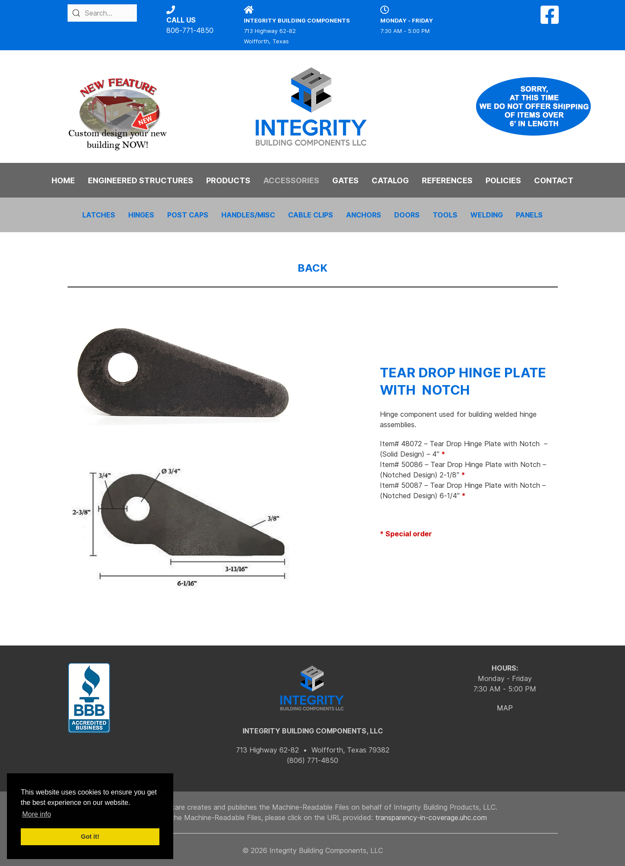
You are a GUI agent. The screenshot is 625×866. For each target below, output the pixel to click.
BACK (312, 268)
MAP (505, 708)
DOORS (407, 215)
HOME (63, 180)
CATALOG (390, 180)
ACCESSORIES (291, 180)
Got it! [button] (90, 836)
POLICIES (503, 180)
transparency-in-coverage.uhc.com (431, 817)
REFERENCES (447, 180)
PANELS (529, 215)
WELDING (486, 215)
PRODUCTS (228, 180)
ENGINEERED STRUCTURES (140, 180)
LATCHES (98, 215)
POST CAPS (187, 215)
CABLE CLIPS (310, 215)
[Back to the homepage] (312, 106)
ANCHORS (363, 215)
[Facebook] (550, 20)
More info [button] (36, 814)
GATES (345, 180)
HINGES (141, 215)
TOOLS (445, 215)
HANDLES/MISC (248, 215)
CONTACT (553, 180)
